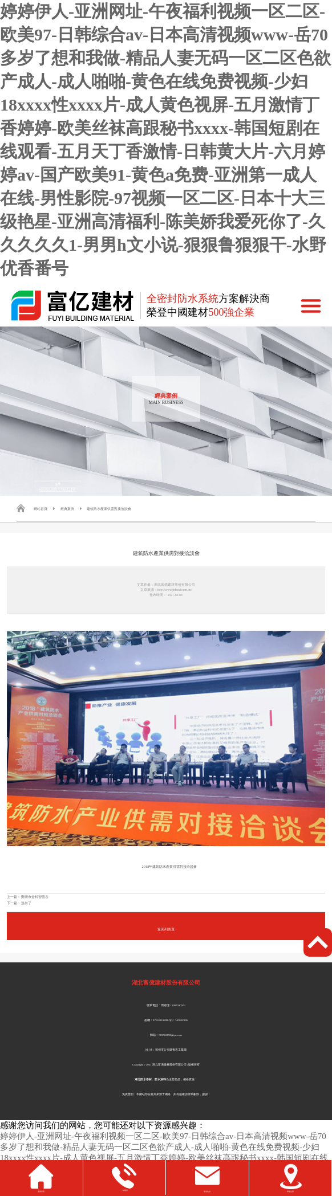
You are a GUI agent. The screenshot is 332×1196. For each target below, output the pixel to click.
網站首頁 (40, 509)
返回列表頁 (166, 929)
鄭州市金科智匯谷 (34, 897)
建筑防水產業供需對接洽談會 (109, 509)
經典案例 (67, 509)
